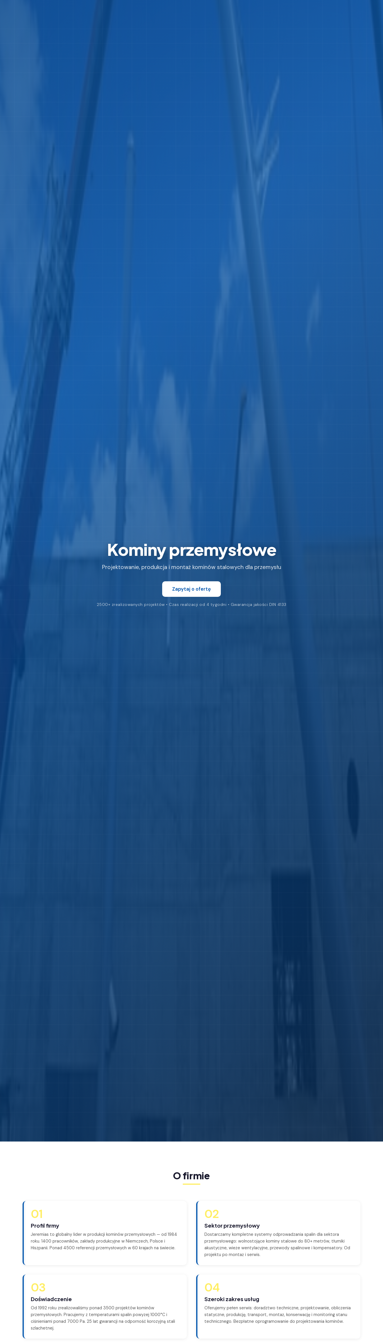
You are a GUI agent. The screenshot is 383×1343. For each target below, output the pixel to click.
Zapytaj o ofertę (191, 589)
